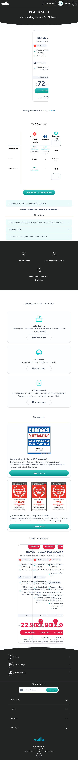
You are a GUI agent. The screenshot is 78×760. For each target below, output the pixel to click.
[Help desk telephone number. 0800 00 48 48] (49, 3)
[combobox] (53, 143)
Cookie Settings (48, 751)
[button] (58, 143)
